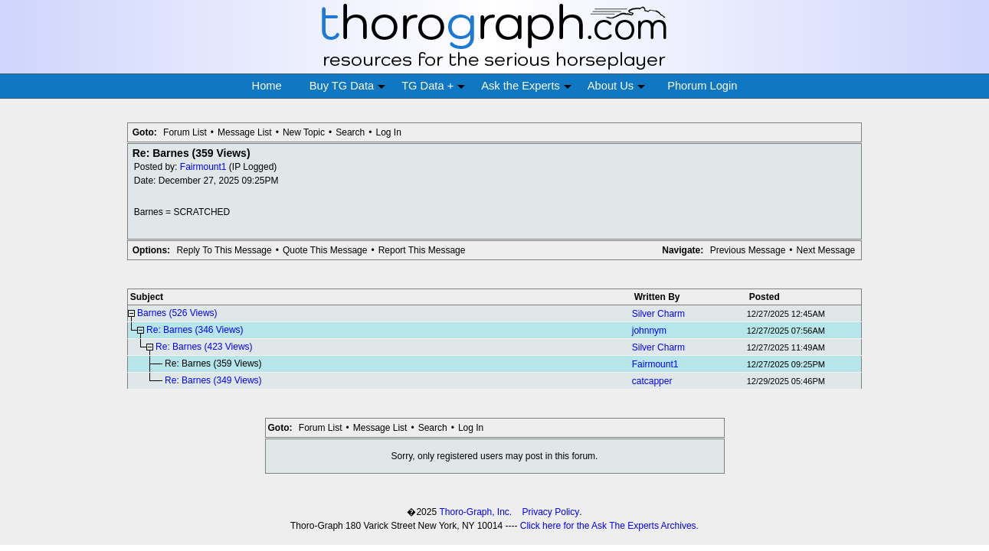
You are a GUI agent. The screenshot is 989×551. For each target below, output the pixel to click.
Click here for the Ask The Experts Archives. (609, 525)
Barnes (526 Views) (177, 313)
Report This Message (422, 250)
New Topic (304, 132)
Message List (245, 132)
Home (267, 86)
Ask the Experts (526, 86)
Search (350, 132)
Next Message (826, 250)
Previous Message (748, 250)
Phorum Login (702, 86)
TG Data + (433, 86)
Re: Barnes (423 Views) (204, 346)
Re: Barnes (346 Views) (195, 329)
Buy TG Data (347, 86)
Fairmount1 (203, 166)
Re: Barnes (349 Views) (213, 380)
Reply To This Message (223, 250)
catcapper (652, 381)
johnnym (649, 330)
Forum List (185, 132)
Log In (388, 132)
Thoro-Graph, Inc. (475, 512)
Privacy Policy (551, 512)
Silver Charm (658, 313)
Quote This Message (325, 250)
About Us (616, 86)
